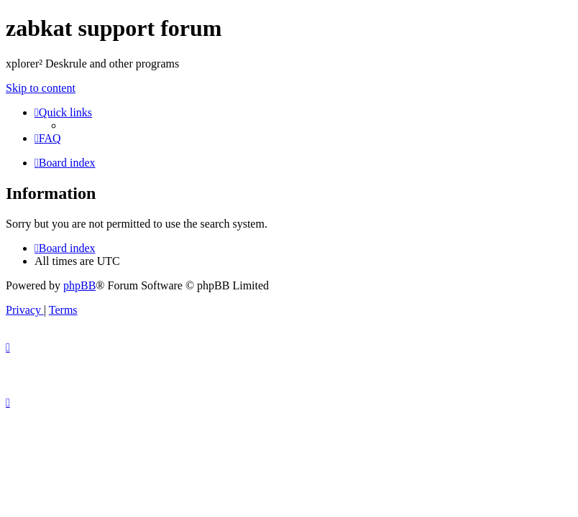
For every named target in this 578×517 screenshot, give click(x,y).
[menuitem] (48, 138)
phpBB (79, 285)
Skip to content (40, 88)
